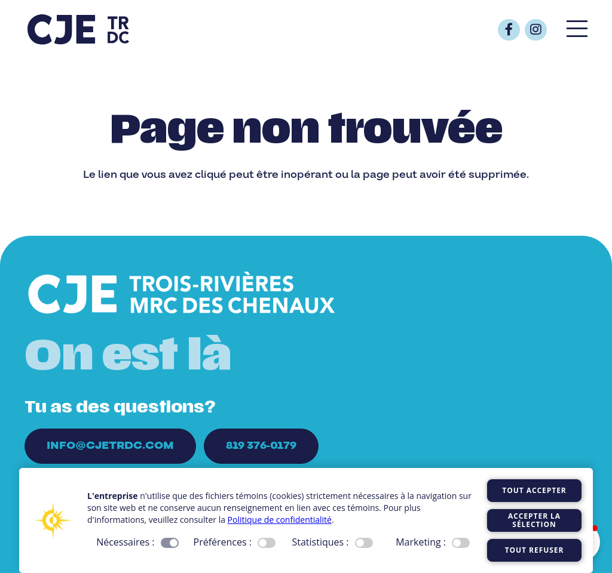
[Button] (509, 30)
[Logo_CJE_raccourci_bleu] (78, 30)
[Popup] (577, 30)
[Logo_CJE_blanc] (182, 294)
